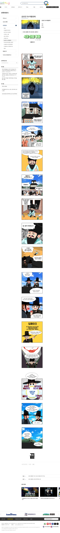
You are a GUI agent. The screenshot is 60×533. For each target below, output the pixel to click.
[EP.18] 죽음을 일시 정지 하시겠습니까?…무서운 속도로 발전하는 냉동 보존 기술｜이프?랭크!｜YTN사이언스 (9, 71)
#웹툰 (33, 464)
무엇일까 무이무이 (7, 30)
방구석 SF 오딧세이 (7, 32)
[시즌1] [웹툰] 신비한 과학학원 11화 (34, 479)
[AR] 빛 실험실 (4, 86)
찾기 (43, 3)
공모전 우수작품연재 (7, 40)
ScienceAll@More (7, 55)
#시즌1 (30, 464)
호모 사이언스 (6, 36)
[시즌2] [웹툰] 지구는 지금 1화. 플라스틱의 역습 (36, 476)
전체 (4, 28)
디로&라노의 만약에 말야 (8, 44)
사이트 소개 (3, 519)
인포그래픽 (5, 22)
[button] (0, 514)
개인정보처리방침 (10, 519)
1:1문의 (31, 519)
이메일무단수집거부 (18, 519)
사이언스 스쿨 (6, 34)
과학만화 (5, 25)
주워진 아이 (6, 38)
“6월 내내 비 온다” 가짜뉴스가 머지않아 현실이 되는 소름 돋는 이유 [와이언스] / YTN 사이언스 (9, 75)
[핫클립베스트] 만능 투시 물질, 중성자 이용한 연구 (30, 499)
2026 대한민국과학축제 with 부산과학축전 (9, 93)
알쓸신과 (5, 51)
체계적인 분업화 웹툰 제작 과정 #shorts (48, 498)
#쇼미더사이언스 (24, 464)
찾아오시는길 (26, 519)
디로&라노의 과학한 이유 (8, 46)
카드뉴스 (5, 18)
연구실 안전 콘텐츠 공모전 (8, 42)
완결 (4, 48)
